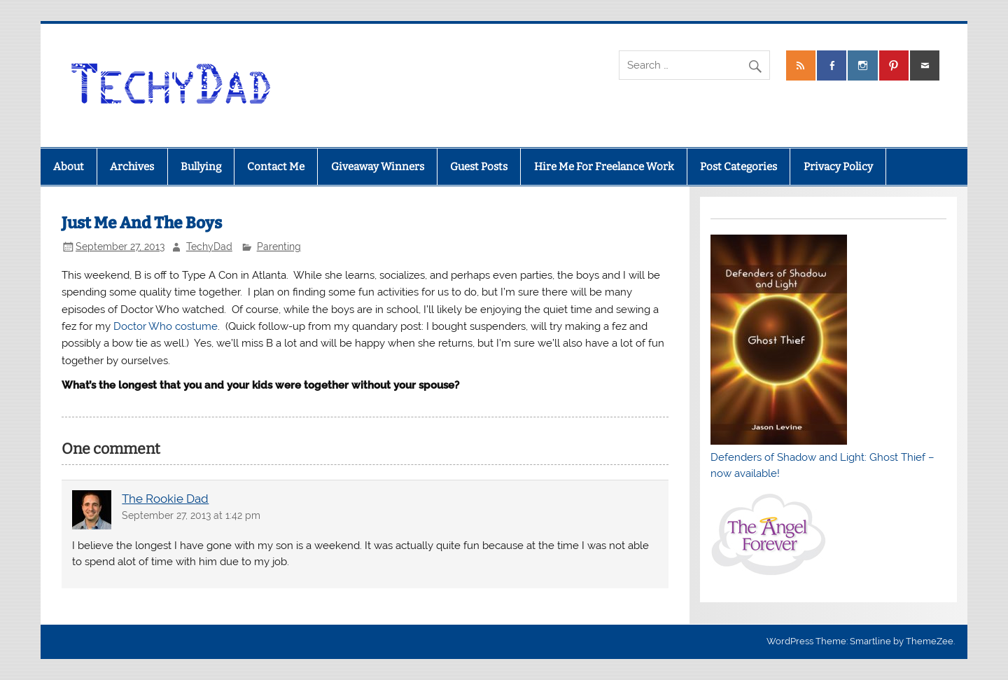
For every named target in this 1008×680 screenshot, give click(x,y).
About (68, 166)
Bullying (201, 166)
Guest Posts (478, 166)
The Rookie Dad (165, 499)
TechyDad (209, 246)
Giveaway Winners (377, 166)
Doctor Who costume (165, 326)
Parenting (279, 246)
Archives (132, 166)
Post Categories (738, 166)
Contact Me (275, 166)
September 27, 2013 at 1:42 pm (191, 515)
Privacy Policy (838, 166)
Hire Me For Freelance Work (604, 166)
